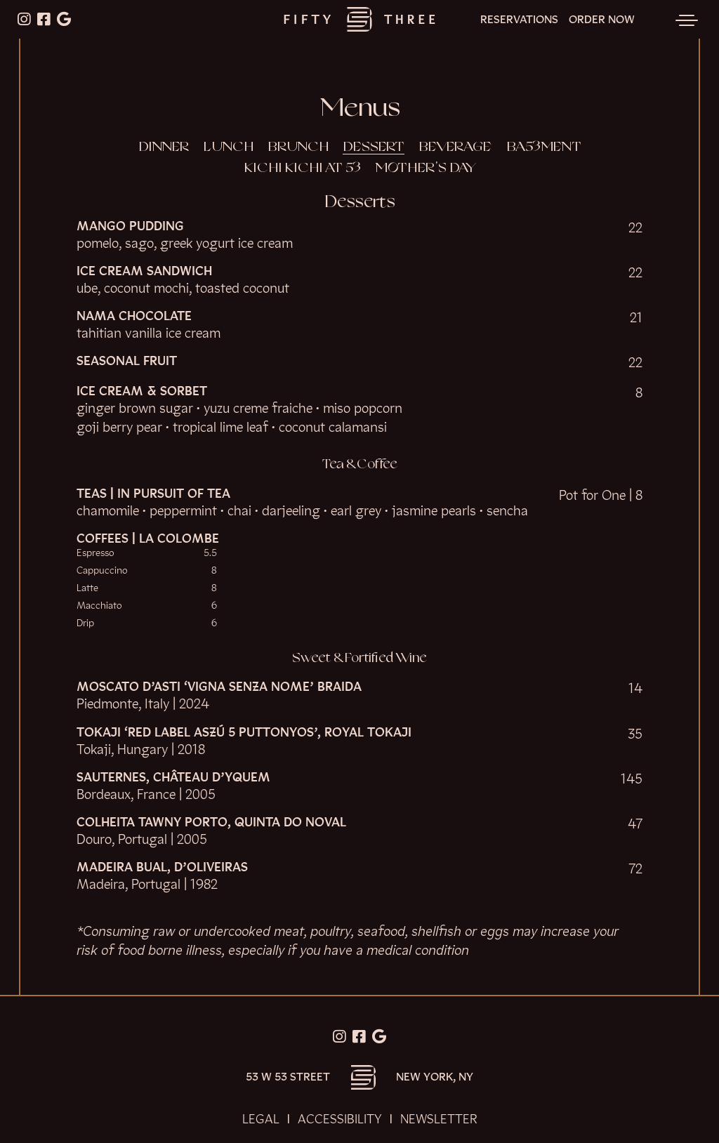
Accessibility (340, 1119)
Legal (260, 1119)
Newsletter (438, 1119)
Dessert (373, 147)
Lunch (228, 147)
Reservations (519, 20)
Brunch (298, 147)
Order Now (602, 20)
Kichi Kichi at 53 (302, 168)
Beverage (455, 147)
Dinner (164, 147)
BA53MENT (543, 147)
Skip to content (55, 64)
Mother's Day (425, 168)
